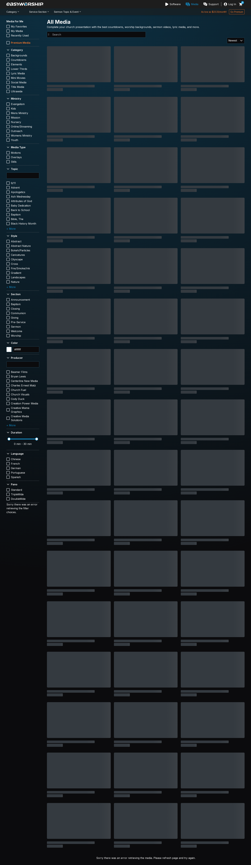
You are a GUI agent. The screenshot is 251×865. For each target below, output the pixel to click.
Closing (15, 308)
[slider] (9, 438)
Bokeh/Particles (20, 250)
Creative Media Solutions (20, 418)
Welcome (16, 331)
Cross (14, 263)
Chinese (16, 459)
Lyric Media (18, 73)
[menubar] (192, 4)
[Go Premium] (237, 11)
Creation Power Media (24, 403)
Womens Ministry (21, 135)
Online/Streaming (21, 126)
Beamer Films (19, 372)
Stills (14, 161)
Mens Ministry (19, 113)
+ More (11, 228)
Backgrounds (19, 55)
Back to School (20, 210)
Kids (13, 108)
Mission (15, 117)
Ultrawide (16, 91)
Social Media (18, 82)
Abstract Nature (21, 245)
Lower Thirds (19, 69)
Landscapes (18, 277)
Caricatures (18, 254)
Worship (16, 335)
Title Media (17, 86)
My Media (17, 31)
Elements (16, 64)
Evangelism (18, 104)
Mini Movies (18, 77)
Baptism (16, 214)
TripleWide (17, 494)
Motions (16, 152)
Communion (18, 313)
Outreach (16, 131)
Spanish (16, 477)
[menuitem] (173, 4)
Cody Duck (17, 399)
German (16, 468)
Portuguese (18, 472)
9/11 (13, 183)
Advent (15, 187)
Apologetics (18, 192)
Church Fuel (18, 390)
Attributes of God (21, 201)
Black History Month (23, 223)
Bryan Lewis (18, 376)
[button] (22, 50)
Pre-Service (18, 322)
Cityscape (17, 259)
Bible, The (17, 219)
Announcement (20, 299)
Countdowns (18, 60)
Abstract (16, 241)
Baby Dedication (21, 205)
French (15, 463)
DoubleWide (18, 498)
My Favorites (19, 26)
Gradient (16, 272)
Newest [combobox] (232, 40)
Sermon (16, 326)
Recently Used (20, 35)
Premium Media (20, 42)
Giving (14, 317)
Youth (14, 140)
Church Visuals (20, 394)
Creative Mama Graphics (20, 409)
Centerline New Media (24, 381)
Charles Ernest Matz (23, 385)
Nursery (16, 122)
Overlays (16, 157)
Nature (15, 281)
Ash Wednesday (21, 196)
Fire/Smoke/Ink (20, 268)
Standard (16, 489)
